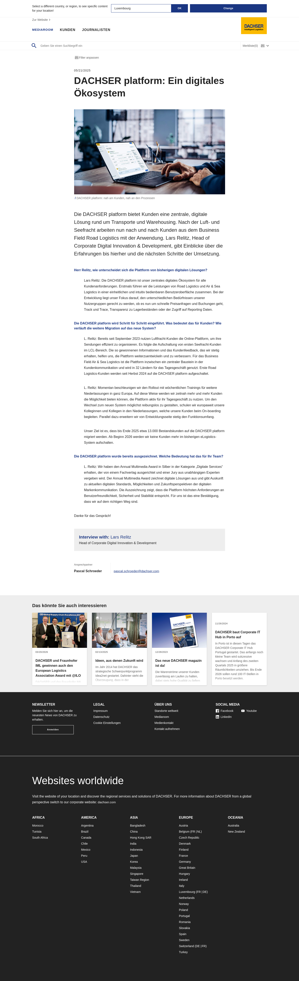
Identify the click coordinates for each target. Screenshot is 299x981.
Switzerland (186, 946)
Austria (183, 825)
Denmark (185, 843)
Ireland (183, 879)
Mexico (85, 849)
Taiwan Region (139, 879)
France (183, 855)
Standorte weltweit (166, 710)
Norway (184, 904)
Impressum (100, 710)
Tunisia (37, 831)
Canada (86, 837)
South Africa (40, 837)
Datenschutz (101, 716)
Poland (183, 910)
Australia (233, 825)
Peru (84, 855)
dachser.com (107, 802)
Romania (185, 922)
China (134, 831)
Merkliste (250, 46)
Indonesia (136, 849)
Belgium (184, 831)
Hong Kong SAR (140, 837)
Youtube (249, 710)
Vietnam (135, 891)
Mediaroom (43, 30)
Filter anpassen (86, 57)
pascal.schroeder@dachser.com (137, 571)
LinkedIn (224, 716)
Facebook (224, 710)
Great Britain (187, 867)
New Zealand (236, 831)
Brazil (84, 831)
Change (228, 8)
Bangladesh (137, 825)
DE (205, 891)
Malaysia (135, 867)
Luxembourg (187, 891)
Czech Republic (189, 837)
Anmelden (53, 729)
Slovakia (184, 928)
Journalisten (98, 30)
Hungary (184, 873)
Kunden (69, 30)
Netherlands (187, 898)
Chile (84, 843)
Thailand (135, 885)
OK (180, 8)
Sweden (184, 940)
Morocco (37, 825)
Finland (184, 849)
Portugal (184, 916)
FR (193, 831)
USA (84, 861)
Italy (181, 885)
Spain (182, 934)
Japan (134, 855)
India (133, 843)
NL (199, 831)
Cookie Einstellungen (107, 723)
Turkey (183, 952)
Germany (185, 861)
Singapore (136, 873)
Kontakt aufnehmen (167, 729)
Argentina (87, 825)
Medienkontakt (163, 723)
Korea (134, 861)
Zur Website (41, 20)
